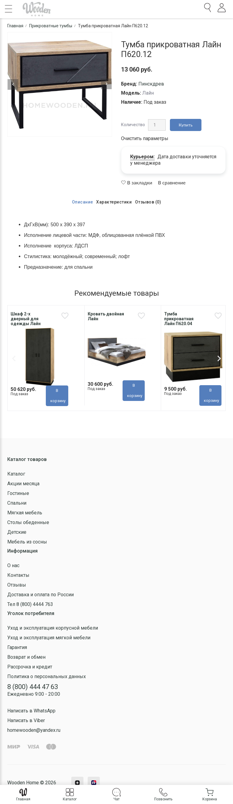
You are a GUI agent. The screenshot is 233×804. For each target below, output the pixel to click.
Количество (133, 124)
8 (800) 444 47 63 (32, 687)
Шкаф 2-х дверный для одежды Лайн (26, 318)
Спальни (16, 503)
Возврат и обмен (26, 657)
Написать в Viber (26, 720)
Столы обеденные (28, 522)
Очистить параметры (144, 138)
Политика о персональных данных (46, 676)
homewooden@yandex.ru (33, 730)
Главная (23, 794)
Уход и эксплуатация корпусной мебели (52, 628)
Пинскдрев (151, 84)
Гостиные (18, 493)
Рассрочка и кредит (29, 667)
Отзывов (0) (148, 202)
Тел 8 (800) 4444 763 (30, 604)
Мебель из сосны (27, 542)
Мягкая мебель (24, 513)
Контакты (18, 575)
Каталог (16, 474)
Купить (186, 124)
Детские (16, 532)
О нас (13, 565)
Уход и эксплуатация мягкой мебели (48, 638)
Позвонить (163, 794)
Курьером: (142, 157)
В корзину (58, 395)
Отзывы (16, 585)
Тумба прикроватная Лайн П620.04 (179, 318)
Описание (82, 202)
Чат (116, 794)
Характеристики (114, 202)
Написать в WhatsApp (31, 711)
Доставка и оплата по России (40, 594)
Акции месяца (23, 483)
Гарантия (17, 647)
